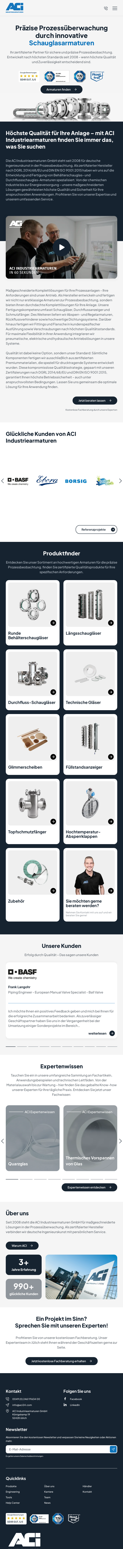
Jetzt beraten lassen (94, 404)
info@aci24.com (22, 1390)
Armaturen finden (61, 89)
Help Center (13, 1488)
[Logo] (14, 8)
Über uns (49, 1471)
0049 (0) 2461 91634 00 (26, 1384)
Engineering (13, 1477)
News (47, 1488)
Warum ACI (22, 1249)
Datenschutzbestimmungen (31, 1442)
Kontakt (87, 1477)
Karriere (48, 1477)
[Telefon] (106, 8)
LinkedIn (75, 1390)
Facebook (76, 1384)
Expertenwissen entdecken (89, 1191)
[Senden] (113, 1435)
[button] (110, 8)
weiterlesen (101, 1037)
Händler (87, 1471)
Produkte (11, 1471)
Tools (9, 1482)
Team (47, 1482)
